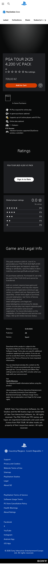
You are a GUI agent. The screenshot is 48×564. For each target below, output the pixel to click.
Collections (17, 20)
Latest (5, 20)
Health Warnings (12, 381)
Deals (27, 20)
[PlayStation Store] (12, 12)
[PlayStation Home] (24, 3)
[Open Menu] (3, 4)
